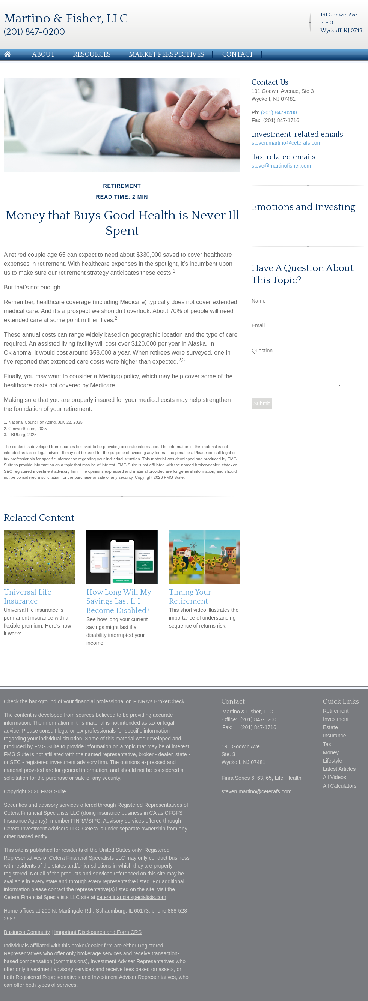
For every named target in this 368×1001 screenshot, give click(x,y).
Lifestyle (332, 761)
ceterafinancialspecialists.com (131, 897)
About (43, 54)
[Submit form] (262, 403)
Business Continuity (27, 932)
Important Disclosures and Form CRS (98, 932)
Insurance (334, 736)
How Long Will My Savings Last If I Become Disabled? (118, 601)
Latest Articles (339, 769)
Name (258, 301)
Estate (330, 727)
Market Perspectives (166, 54)
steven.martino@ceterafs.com (286, 143)
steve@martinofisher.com (281, 166)
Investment (335, 719)
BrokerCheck (169, 701)
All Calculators (339, 786)
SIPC (94, 821)
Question (262, 351)
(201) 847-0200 (279, 112)
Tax (327, 744)
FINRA (79, 821)
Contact (237, 54)
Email (258, 325)
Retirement (335, 711)
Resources (92, 54)
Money (331, 752)
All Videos (334, 777)
